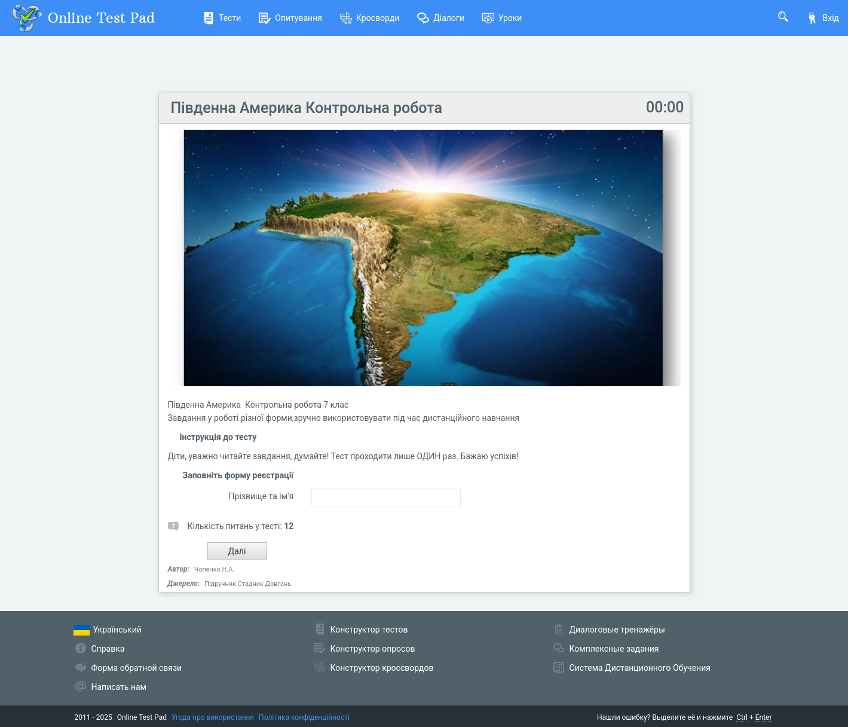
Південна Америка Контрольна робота (306, 108)
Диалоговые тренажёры (617, 629)
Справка (108, 648)
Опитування (290, 18)
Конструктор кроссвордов (382, 668)
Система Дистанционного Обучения (640, 668)
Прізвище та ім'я (261, 496)
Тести (222, 18)
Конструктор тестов (369, 629)
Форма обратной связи (136, 668)
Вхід (822, 18)
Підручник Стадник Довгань (247, 584)
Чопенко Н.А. (214, 569)
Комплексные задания (614, 648)
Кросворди (369, 18)
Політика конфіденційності (304, 717)
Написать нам (118, 687)
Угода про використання (213, 717)
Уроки (502, 18)
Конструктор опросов (372, 648)
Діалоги (440, 18)
